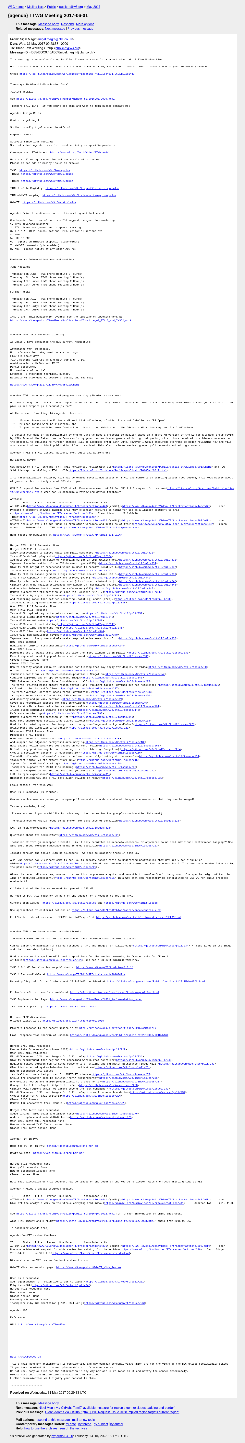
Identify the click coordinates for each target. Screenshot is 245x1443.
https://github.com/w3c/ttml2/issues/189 (115, 742)
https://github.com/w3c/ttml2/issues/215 (108, 760)
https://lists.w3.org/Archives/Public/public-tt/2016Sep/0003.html (105, 1221)
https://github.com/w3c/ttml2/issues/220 (120, 696)
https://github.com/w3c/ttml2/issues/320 (189, 685)
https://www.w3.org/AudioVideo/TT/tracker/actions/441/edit (166, 1200)
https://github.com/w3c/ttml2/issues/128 (91, 764)
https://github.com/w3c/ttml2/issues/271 (124, 771)
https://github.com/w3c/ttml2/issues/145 (117, 703)
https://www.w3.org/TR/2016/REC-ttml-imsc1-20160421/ (86, 974)
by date (71, 1424)
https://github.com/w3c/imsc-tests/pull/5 (100, 1117)
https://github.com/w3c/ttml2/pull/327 (81, 571)
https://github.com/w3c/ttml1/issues (69, 903)
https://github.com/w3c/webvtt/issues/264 (114, 1303)
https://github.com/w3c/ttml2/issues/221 (98, 728)
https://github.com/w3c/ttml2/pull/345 (124, 588)
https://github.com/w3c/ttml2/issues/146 (109, 710)
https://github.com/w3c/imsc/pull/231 (122, 1067)
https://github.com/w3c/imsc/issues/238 (108, 1085)
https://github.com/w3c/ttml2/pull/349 (84, 617)
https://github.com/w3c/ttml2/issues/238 (132, 778)
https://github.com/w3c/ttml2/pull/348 (73, 620)
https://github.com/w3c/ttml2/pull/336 (147, 638)
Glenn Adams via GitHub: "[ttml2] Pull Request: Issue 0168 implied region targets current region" (112, 1412)
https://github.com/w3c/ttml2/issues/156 (111, 753)
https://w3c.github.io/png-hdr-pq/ (58, 1153)
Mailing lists (35, 6)
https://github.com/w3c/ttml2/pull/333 (143, 599)
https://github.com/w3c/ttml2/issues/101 (85, 878)
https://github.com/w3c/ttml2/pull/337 (147, 567)
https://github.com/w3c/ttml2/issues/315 (80, 774)
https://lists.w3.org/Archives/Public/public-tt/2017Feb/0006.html (156, 981)
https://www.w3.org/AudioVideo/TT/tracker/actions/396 (67, 1246)
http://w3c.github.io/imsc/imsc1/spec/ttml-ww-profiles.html (114, 992)
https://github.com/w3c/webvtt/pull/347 (61, 1285)
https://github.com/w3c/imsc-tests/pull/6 (107, 1114)
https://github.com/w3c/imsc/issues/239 (139, 1089)
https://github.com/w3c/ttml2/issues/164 (68, 671)
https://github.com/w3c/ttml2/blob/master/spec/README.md (138, 917)
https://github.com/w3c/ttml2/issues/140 (112, 678)
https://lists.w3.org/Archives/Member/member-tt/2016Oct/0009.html (65, 99)
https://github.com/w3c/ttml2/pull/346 (94, 628)
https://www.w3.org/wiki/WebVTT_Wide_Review (88, 1267)
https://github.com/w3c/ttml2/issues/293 (72, 713)
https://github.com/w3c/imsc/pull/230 (186, 1064)
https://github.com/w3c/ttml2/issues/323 (89, 739)
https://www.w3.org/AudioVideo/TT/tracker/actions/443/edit (166, 506)
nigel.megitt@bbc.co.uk (55, 39)
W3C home (16, 6)
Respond (67, 24)
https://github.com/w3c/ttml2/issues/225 (120, 681)
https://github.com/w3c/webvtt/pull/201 (114, 1282)
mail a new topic (83, 1419)
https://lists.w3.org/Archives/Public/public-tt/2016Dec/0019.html (117, 470)
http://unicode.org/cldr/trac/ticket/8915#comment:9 (117, 1028)
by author (116, 1424)
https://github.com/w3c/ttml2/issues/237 (106, 767)
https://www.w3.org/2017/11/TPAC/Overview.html (44, 385)
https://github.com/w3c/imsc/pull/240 (143, 1060)
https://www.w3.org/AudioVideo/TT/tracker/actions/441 (67, 1200)
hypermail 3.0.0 (62, 1436)
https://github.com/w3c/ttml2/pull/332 (147, 560)
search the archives (73, 1428)
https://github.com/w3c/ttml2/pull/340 (89, 635)
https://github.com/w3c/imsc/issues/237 (131, 1082)
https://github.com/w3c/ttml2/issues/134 (169, 756)
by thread (85, 1424)
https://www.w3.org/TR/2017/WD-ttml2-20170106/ (87, 535)
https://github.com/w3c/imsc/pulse (44, 170)
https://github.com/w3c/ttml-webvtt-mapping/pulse (79, 195)
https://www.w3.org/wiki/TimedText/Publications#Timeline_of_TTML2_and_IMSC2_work (70, 320)
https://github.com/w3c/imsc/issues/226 (53, 960)
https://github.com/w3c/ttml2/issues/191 (129, 706)
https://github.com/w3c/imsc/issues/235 (121, 1074)
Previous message (80, 28)
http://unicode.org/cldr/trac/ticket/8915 (73, 1021)
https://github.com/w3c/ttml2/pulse (47, 181)
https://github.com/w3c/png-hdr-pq (72, 1146)
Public (51, 6)
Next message (55, 28)
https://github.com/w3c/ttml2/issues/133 (120, 721)
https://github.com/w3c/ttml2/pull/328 (90, 596)
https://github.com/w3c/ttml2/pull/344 (75, 631)
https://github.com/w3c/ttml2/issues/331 (118, 656)
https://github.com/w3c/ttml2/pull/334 (127, 563)
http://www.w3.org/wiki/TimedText (42, 1324)
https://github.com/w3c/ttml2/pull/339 (147, 574)
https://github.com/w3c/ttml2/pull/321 (124, 553)
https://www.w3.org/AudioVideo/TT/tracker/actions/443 (67, 506)
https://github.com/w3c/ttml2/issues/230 (121, 692)
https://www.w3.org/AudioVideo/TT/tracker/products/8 (91, 1253)
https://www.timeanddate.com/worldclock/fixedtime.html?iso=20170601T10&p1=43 (77, 74)
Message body (48, 24)
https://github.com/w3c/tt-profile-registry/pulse (82, 188)
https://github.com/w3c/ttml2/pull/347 (86, 624)
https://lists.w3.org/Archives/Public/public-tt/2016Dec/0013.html (162, 467)
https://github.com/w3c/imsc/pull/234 (160, 946)
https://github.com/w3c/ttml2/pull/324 (83, 556)
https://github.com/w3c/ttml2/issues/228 (164, 724)
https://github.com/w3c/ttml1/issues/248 (94, 646)
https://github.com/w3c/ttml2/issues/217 (88, 688)
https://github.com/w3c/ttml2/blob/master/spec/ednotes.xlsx (116, 910)
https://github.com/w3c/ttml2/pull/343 (147, 585)
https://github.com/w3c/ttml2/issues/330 (158, 653)
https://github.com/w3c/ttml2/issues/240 (135, 674)
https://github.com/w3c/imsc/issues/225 (96, 1103)
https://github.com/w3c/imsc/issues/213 (128, 846)
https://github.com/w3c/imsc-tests (70, 1007)
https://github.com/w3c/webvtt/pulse (49, 202)
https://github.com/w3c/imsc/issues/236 (128, 1078)
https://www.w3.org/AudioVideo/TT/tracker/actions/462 (67, 520)
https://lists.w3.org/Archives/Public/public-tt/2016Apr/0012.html (65, 1214)
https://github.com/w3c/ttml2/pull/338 (96, 603)
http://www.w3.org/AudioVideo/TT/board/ (79, 152)
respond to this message (52, 1419)
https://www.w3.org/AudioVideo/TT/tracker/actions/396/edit (166, 1246)
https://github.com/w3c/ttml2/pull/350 (113, 613)
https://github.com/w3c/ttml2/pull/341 (121, 578)
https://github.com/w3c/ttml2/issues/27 (67, 867)
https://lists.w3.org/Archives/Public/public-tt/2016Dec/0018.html (119, 1035)
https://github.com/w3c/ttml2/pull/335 (132, 592)
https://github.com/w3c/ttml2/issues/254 (151, 749)
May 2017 (93, 6)
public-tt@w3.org (71, 6)
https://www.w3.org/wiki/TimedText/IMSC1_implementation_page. (96, 999)
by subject (101, 1424)
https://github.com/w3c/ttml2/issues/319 (103, 717)
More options (85, 24)
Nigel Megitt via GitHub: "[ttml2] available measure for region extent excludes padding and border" (107, 1407)
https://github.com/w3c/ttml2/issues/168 (129, 746)
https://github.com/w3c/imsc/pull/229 (97, 1049)
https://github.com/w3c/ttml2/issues (131, 903)
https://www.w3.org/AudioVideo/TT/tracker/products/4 (58, 517)
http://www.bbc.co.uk (25, 1357)
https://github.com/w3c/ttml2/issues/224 (92, 699)
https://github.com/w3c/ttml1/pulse (47, 174)
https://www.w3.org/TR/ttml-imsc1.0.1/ (104, 967)
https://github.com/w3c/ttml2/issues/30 (177, 667)
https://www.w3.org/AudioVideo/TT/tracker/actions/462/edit (166, 520)
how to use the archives (40, 1428)
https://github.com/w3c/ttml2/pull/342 (147, 581)
